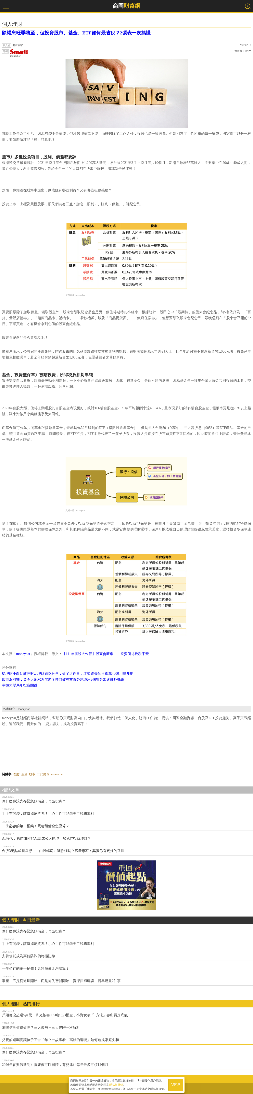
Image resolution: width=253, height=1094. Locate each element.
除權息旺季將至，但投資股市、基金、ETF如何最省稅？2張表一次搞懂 (76, 32)
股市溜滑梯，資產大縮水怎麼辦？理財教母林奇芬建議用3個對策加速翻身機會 (63, 679)
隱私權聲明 (116, 1084)
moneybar (19, 53)
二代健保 (43, 774)
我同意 (175, 1084)
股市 (32, 774)
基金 (24, 774)
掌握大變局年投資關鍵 (19, 685)
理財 (16, 774)
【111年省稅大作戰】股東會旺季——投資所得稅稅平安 (105, 654)
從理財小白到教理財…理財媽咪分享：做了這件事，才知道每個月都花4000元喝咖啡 (67, 673)
